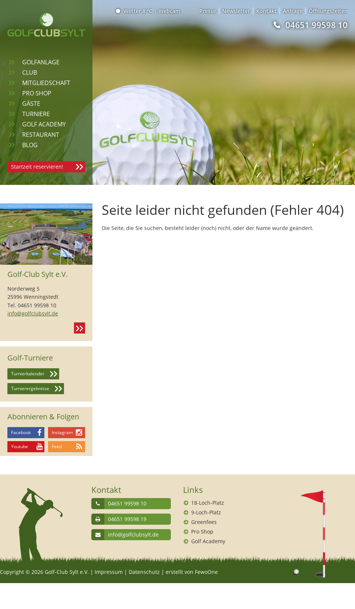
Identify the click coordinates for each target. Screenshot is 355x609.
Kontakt (79, 328)
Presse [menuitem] (207, 10)
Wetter (134, 10)
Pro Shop (202, 531)
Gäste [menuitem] (31, 103)
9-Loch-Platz (206, 512)
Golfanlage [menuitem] (41, 62)
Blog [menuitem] (30, 145)
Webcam (169, 10)
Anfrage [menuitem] (292, 10)
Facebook (21, 432)
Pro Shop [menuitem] (36, 93)
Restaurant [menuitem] (40, 135)
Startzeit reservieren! (37, 166)
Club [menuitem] (29, 72)
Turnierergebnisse (30, 388)
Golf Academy (208, 541)
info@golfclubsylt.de (32, 313)
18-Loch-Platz (207, 502)
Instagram (62, 432)
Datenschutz (144, 571)
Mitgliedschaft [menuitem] (46, 83)
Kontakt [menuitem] (266, 10)
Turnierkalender (27, 374)
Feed (57, 446)
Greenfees (204, 521)
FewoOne (206, 571)
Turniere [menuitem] (36, 114)
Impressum (109, 571)
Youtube (19, 446)
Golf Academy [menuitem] (44, 124)
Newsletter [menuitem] (236, 10)
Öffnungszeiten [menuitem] (328, 10)
